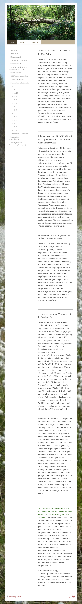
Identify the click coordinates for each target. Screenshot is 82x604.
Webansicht (72, 597)
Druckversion (11, 596)
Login (73, 596)
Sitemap (19, 596)
